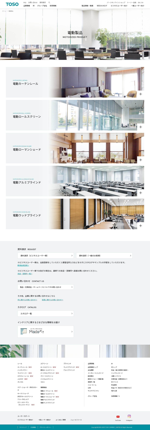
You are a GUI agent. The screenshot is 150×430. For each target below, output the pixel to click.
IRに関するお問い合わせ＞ (27, 300)
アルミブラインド (69, 370)
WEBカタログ (102, 5)
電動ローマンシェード (50, 397)
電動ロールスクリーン (47, 394)
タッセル (20, 382)
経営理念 (91, 376)
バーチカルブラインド (50, 373)
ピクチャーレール (25, 376)
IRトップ (114, 367)
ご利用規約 (33, 427)
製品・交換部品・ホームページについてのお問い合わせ (40, 287)
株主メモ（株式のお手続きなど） (121, 388)
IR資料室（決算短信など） (119, 379)
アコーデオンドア (23, 399)
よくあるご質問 (61, 420)
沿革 (89, 388)
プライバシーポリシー (45, 427)
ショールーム (92, 385)
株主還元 (114, 385)
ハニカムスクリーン (47, 379)
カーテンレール (25, 367)
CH (142, 2)
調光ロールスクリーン (47, 370)
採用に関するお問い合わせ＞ (52, 300)
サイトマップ (22, 427)
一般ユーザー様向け (44, 420)
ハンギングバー (22, 370)
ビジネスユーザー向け (119, 5)
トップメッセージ (117, 373)
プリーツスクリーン (47, 376)
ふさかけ (22, 379)
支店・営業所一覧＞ (25, 273)
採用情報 (114, 396)
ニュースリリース (76, 420)
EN (139, 2)
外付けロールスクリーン (25, 396)
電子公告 (114, 391)
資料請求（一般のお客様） (90, 255)
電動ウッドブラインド (48, 403)
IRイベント (114, 382)
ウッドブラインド (71, 367)
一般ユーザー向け (137, 5)
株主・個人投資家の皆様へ (119, 370)
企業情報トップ (93, 367)
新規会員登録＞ (23, 265)
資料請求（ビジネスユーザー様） (35, 255)
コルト (43, 382)
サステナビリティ (93, 391)
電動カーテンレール (49, 391)
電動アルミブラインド (48, 400)
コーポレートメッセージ (95, 373)
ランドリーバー (25, 373)
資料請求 (43, 2)
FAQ (24, 2)
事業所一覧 (91, 382)
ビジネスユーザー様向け (25, 420)
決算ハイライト (116, 376)
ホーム (4, 11)
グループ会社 (42, 5)
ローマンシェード (23, 393)
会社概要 (91, 370)
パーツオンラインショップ (116, 2)
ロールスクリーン (48, 367)
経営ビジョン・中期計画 (95, 379)
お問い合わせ (33, 2)
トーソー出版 (131, 2)
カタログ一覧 (26, 313)
